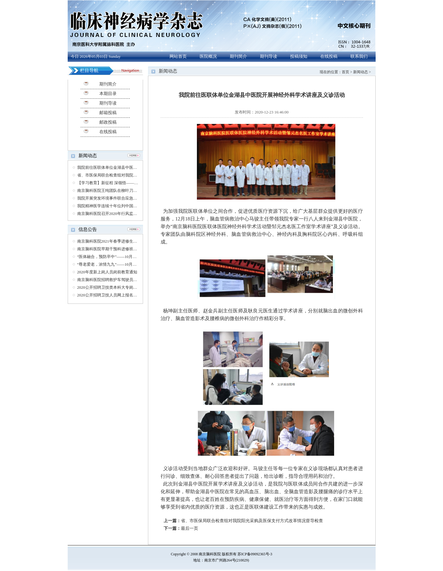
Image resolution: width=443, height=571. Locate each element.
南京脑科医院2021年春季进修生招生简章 (113, 241)
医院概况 (208, 56)
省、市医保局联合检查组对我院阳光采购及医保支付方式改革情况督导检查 (252, 520)
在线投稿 (328, 56)
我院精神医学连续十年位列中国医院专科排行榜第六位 (125, 206)
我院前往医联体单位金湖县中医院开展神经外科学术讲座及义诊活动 (137, 167)
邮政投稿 (108, 122)
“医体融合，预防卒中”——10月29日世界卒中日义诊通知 (127, 256)
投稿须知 (298, 56)
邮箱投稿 (108, 112)
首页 (345, 72)
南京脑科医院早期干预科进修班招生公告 (113, 249)
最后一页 (189, 528)
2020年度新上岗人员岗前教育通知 (107, 272)
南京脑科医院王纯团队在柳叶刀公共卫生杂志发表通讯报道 (129, 190)
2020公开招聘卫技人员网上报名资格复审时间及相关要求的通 (131, 295)
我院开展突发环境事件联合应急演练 (109, 198)
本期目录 (108, 93)
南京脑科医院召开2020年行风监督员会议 (113, 213)
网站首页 (178, 56)
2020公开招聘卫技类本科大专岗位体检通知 (115, 287)
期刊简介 (238, 56)
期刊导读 (268, 56)
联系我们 (359, 56)
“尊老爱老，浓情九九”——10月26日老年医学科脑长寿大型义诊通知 (137, 264)
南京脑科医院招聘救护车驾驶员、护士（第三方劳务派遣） (129, 279)
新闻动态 (360, 72)
